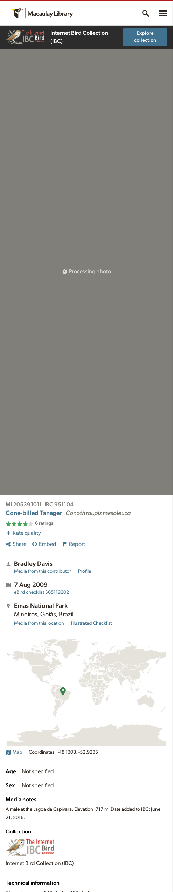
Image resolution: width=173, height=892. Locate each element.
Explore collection (145, 37)
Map (14, 752)
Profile (84, 571)
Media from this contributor (42, 571)
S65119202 (41, 592)
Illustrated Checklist (91, 623)
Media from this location (39, 623)
